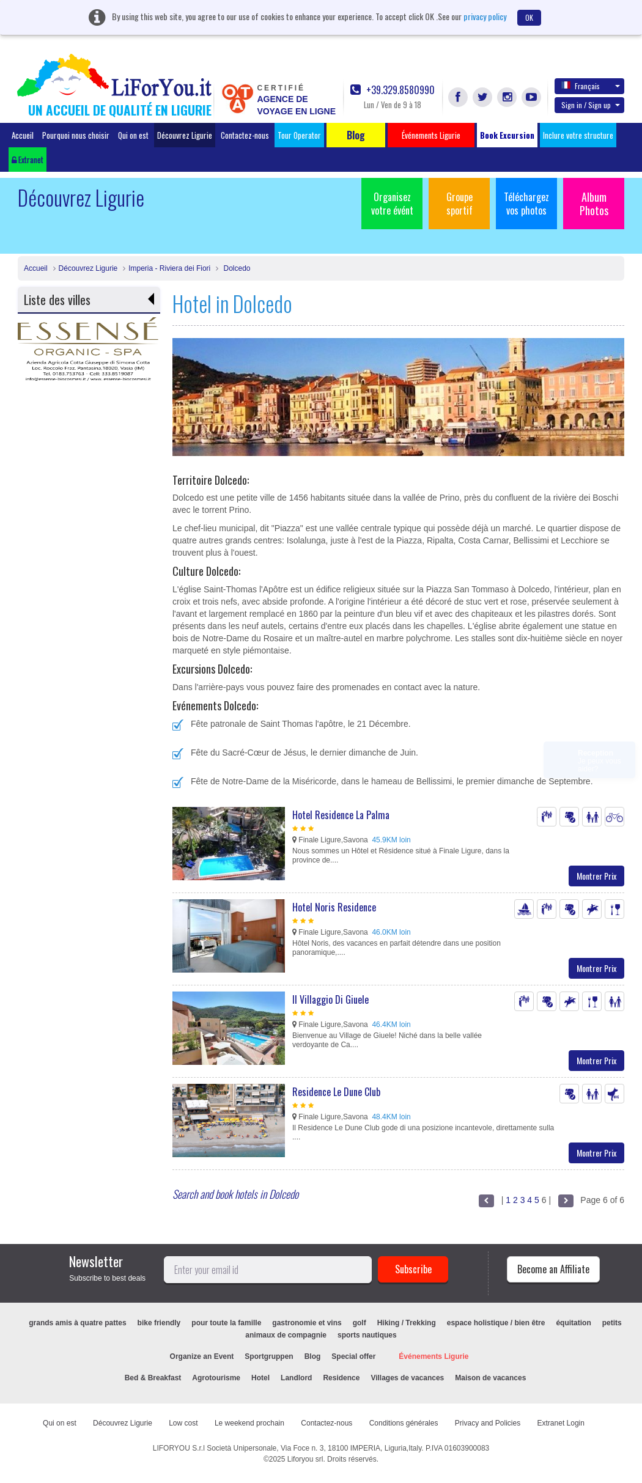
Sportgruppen (269, 1356)
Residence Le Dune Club (336, 1091)
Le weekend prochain (249, 1423)
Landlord (296, 1378)
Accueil (23, 135)
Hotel (260, 1378)
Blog (312, 1356)
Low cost (183, 1423)
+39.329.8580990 (392, 90)
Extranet (27, 159)
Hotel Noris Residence (334, 907)
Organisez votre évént (392, 204)
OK (529, 17)
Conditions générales (403, 1423)
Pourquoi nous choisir (75, 135)
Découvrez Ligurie (184, 135)
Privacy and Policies (487, 1423)
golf (359, 1323)
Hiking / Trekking (406, 1323)
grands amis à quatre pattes (77, 1323)
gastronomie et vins (306, 1323)
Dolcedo (235, 268)
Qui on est (133, 135)
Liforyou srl (305, 1459)
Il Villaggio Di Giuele (330, 999)
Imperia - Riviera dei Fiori (169, 268)
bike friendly (159, 1323)
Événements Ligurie (433, 1356)
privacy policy (484, 16)
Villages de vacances (407, 1378)
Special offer (353, 1356)
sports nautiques (367, 1335)
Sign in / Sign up (590, 105)
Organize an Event (202, 1356)
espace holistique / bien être (496, 1323)
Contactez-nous (245, 135)
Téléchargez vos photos (526, 204)
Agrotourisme (216, 1378)
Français (590, 85)
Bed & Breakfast (153, 1378)
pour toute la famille (226, 1323)
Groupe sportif (459, 204)
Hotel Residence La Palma (340, 815)
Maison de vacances (490, 1378)
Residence (341, 1378)
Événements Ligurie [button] (431, 135)
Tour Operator (299, 135)
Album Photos (594, 203)
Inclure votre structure (578, 135)
